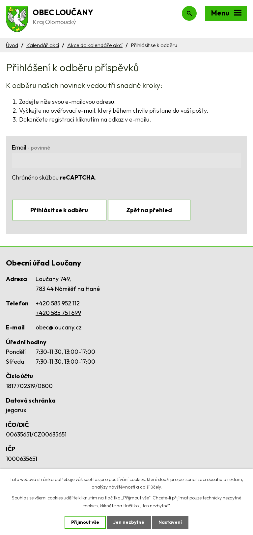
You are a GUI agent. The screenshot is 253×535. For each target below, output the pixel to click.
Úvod (12, 45)
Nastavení (170, 522)
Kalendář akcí (42, 45)
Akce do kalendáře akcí (95, 45)
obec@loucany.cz (59, 327)
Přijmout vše (85, 522)
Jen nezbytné (128, 522)
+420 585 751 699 (58, 313)
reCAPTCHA (77, 177)
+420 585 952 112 (58, 303)
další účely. (151, 487)
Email (31, 147)
